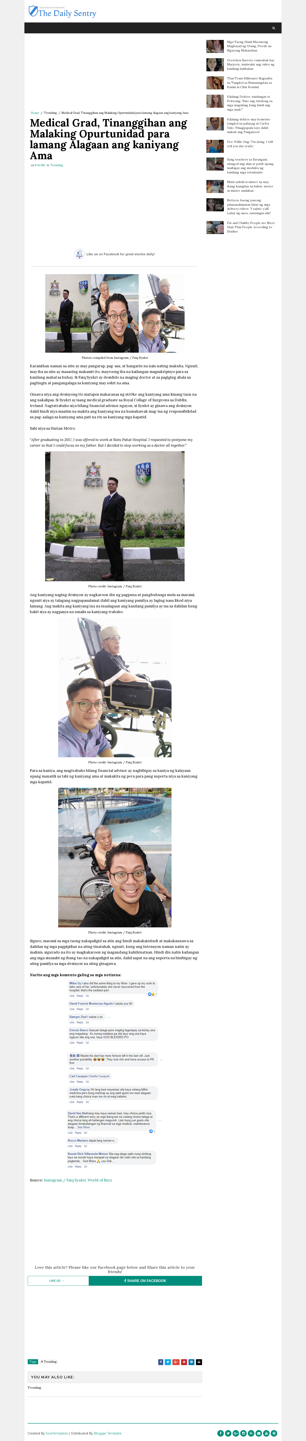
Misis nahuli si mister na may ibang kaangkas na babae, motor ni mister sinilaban (250, 186)
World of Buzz (100, 1180)
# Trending (49, 1362)
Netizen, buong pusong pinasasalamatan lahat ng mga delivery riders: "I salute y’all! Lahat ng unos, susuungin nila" (249, 206)
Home (35, 113)
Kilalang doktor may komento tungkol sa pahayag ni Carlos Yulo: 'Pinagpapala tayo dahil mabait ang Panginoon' (248, 125)
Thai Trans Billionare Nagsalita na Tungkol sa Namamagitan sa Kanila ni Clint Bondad (249, 82)
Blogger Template (108, 1433)
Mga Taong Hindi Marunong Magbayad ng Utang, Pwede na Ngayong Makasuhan (249, 46)
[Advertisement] (115, 73)
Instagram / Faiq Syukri (65, 1180)
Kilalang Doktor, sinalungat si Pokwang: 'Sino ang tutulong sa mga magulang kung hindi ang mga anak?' (249, 103)
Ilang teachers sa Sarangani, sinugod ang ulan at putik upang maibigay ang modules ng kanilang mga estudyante (250, 165)
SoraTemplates (57, 1433)
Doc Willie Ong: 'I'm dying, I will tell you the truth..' (250, 144)
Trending (50, 113)
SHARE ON (145, 1281)
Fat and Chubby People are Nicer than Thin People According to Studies (251, 227)
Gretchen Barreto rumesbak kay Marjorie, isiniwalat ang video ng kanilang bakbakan (250, 64)
